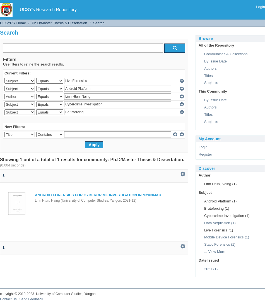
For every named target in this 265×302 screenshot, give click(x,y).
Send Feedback (31, 299)
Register (205, 154)
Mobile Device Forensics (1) (226, 237)
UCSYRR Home (13, 23)
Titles (208, 76)
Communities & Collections (225, 54)
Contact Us (8, 299)
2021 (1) (211, 269)
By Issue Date (215, 61)
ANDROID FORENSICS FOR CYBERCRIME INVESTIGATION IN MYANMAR (98, 195)
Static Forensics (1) (219, 244)
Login (260, 7)
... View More (214, 252)
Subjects (211, 83)
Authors (210, 68)
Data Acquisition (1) (220, 223)
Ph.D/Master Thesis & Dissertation (59, 23)
